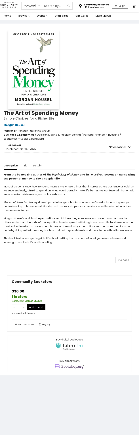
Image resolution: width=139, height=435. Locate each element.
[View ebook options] (69, 364)
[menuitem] (7, 16)
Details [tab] (37, 165)
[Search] (68, 5)
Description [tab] (11, 165)
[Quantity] (19, 307)
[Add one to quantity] (24, 307)
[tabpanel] (69, 213)
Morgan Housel (15, 125)
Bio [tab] (25, 165)
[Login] (120, 6)
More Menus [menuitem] (103, 16)
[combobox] (32, 5)
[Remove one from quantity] (14, 307)
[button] (94, 6)
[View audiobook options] (69, 344)
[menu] (69, 16)
